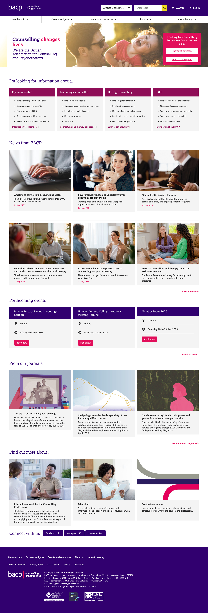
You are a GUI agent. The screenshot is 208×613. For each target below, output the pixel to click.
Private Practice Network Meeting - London (35, 313)
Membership (18, 19)
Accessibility (53, 564)
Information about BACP (168, 126)
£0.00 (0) (180, 7)
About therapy (185, 19)
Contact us (79, 564)
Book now (22, 342)
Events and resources (102, 19)
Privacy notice (36, 564)
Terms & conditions (17, 564)
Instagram (74, 533)
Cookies (66, 564)
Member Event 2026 (154, 311)
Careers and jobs (60, 19)
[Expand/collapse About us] (150, 19)
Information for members (24, 126)
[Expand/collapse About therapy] (195, 19)
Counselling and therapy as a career (77, 126)
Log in (196, 7)
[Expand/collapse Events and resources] (115, 19)
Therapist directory (182, 50)
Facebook (53, 533)
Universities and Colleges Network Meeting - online (99, 313)
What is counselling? (118, 126)
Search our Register (182, 59)
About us (143, 19)
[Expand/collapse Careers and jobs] (71, 19)
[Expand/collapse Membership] (27, 19)
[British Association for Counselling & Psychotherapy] (24, 8)
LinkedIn (95, 533)
